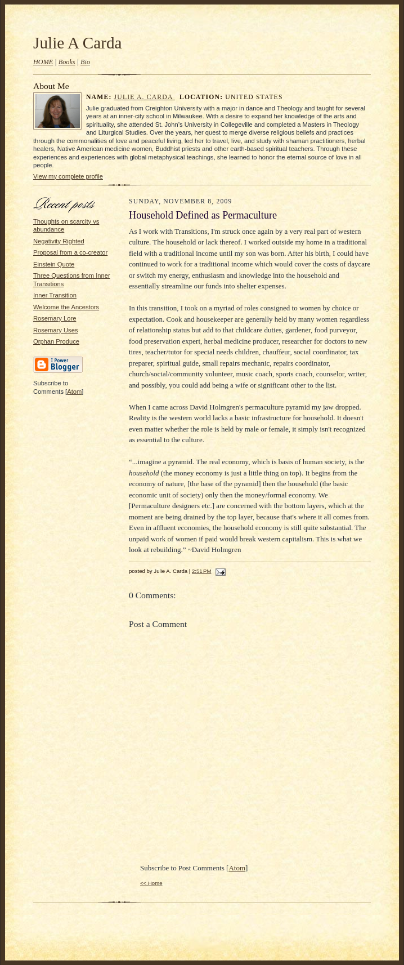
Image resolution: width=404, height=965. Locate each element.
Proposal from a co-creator (70, 252)
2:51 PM (201, 571)
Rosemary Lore (54, 318)
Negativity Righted (58, 241)
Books (67, 62)
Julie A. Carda (144, 97)
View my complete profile (68, 176)
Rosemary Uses (55, 330)
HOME (43, 62)
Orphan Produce (56, 341)
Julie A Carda (77, 43)
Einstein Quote (53, 264)
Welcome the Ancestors (66, 307)
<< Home (151, 883)
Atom (74, 391)
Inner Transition (55, 295)
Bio (85, 62)
